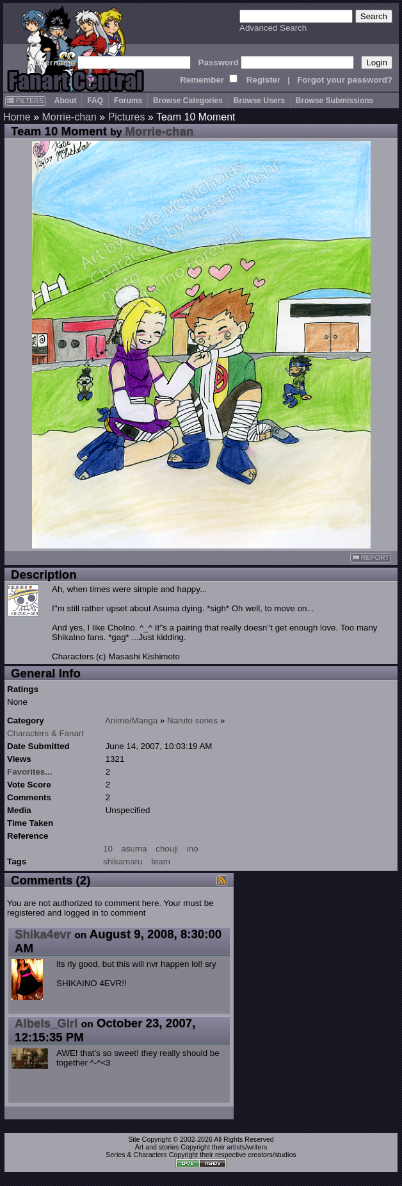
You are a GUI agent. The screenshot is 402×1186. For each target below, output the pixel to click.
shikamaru (122, 861)
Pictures (126, 116)
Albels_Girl (46, 1023)
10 (108, 848)
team (160, 861)
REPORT (370, 558)
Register (263, 80)
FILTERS (25, 100)
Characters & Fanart (45, 733)
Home (17, 116)
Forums (128, 100)
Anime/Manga (131, 720)
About (65, 100)
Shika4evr (43, 934)
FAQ (95, 100)
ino (192, 848)
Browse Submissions (334, 100)
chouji (167, 848)
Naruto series (192, 720)
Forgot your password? (344, 80)
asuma (134, 848)
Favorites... (29, 772)
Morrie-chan (69, 116)
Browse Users (259, 100)
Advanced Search (273, 28)
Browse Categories (188, 100)
